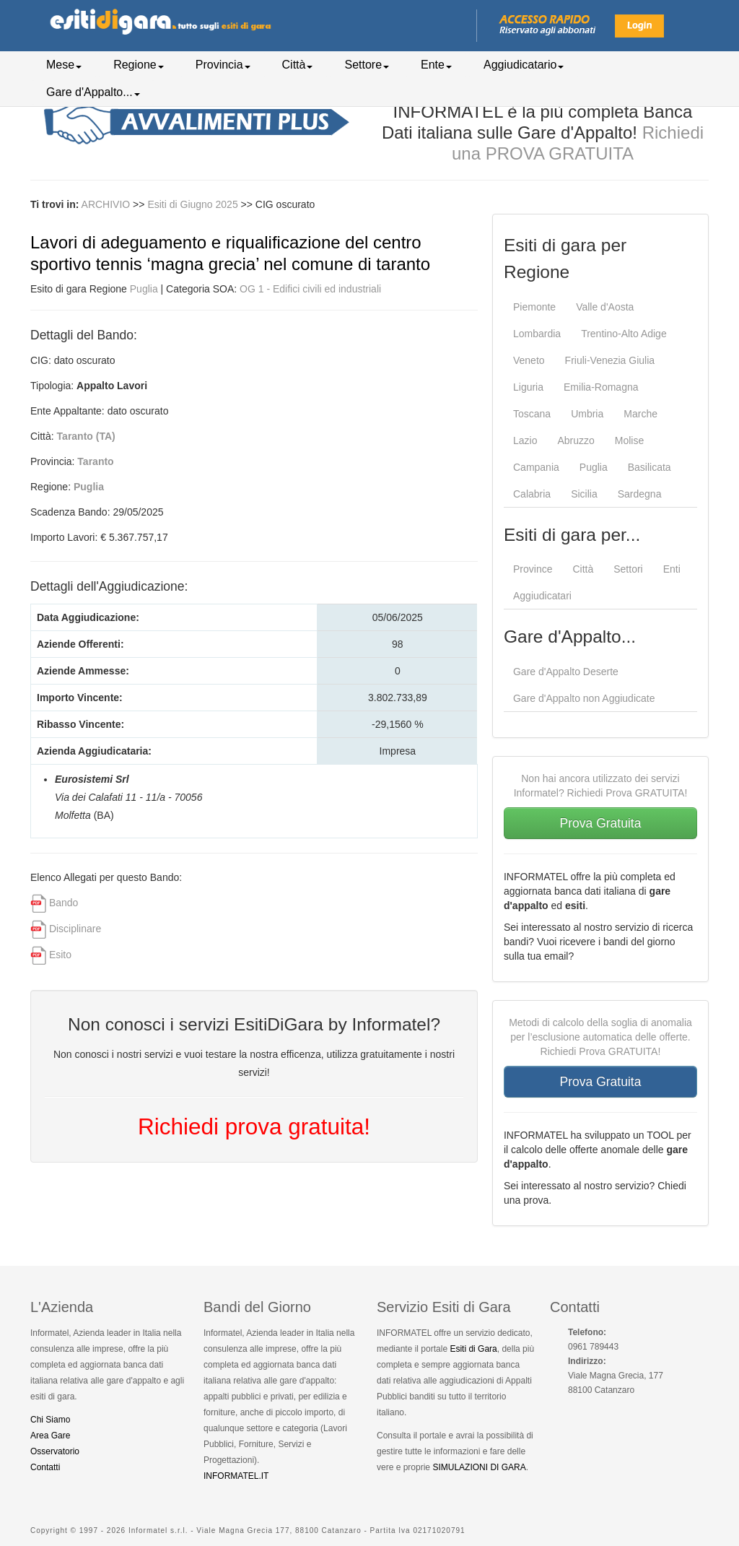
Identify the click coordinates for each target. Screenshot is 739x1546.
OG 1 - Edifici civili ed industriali (310, 289)
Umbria (587, 414)
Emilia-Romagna (601, 387)
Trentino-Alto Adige (624, 333)
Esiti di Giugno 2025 (193, 204)
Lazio (525, 440)
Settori (627, 569)
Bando (63, 902)
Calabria (532, 494)
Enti (672, 569)
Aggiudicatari (542, 596)
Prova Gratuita (601, 823)
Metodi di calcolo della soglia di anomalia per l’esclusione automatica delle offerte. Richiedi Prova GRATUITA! (600, 1037)
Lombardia (537, 333)
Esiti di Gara (473, 1349)
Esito (60, 954)
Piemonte (534, 307)
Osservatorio (54, 1451)
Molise (629, 440)
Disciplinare (75, 928)
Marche (640, 414)
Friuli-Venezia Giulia (610, 360)
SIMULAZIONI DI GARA (478, 1467)
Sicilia (584, 494)
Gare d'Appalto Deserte (565, 671)
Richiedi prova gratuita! (254, 1126)
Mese (64, 64)
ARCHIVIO (106, 204)
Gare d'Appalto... (93, 92)
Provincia (223, 64)
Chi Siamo (50, 1420)
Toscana (532, 414)
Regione (138, 64)
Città (297, 64)
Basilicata (649, 467)
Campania (536, 467)
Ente (436, 64)
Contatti (45, 1467)
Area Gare (50, 1435)
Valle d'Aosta (605, 307)
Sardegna (640, 494)
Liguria (528, 387)
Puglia (144, 289)
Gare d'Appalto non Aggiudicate (584, 698)
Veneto (529, 360)
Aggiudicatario (524, 64)
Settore (366, 64)
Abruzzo (575, 440)
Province (532, 569)
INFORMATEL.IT (236, 1476)
